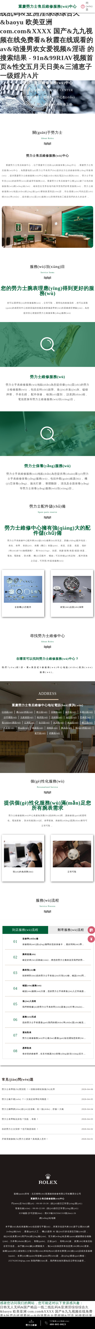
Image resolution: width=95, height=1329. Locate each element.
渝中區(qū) (70, 712)
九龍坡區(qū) (27, 717)
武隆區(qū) (54, 733)
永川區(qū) (58, 722)
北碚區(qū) (56, 717)
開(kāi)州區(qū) (83, 728)
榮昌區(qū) (66, 728)
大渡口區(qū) (86, 712)
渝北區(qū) (71, 717)
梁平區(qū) (40, 733)
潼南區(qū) (52, 728)
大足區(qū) (8, 728)
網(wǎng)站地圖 (47, 1218)
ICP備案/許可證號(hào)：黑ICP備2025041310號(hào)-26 (47, 1213)
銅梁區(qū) (37, 728)
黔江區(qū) (42, 712)
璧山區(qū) (23, 728)
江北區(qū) (7, 712)
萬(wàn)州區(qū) (24, 712)
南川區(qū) (72, 722)
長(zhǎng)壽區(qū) (11, 722)
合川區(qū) (44, 722)
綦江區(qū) (87, 722)
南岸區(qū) (42, 717)
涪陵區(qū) (56, 712)
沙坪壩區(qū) (10, 717)
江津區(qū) (29, 722)
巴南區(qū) (85, 717)
